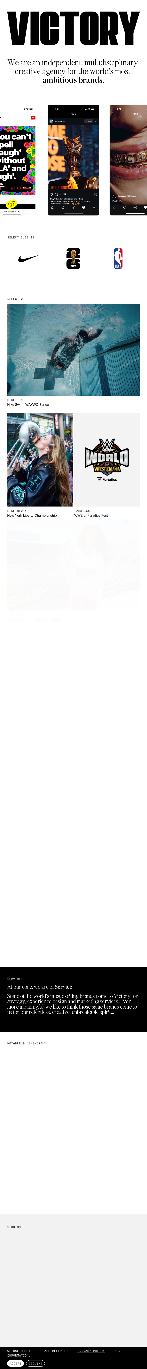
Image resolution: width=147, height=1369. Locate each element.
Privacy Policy (91, 1351)
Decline (35, 1363)
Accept (15, 1363)
